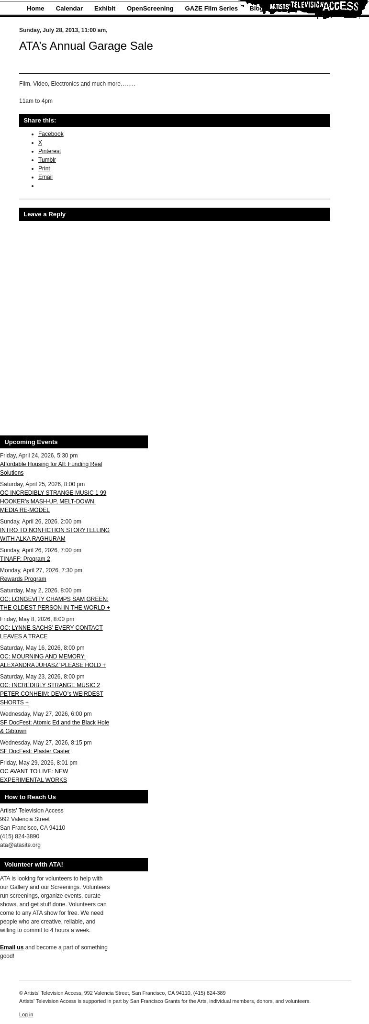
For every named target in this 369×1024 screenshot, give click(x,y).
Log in (26, 1014)
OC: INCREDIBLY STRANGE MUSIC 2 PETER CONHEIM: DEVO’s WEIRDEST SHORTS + (51, 694)
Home (36, 8)
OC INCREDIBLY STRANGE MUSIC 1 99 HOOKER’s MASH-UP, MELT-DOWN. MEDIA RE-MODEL (53, 501)
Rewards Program (23, 579)
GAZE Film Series (211, 8)
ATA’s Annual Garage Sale (86, 45)
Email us (11, 947)
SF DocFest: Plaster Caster (35, 751)
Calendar (69, 8)
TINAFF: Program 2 (25, 559)
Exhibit (104, 8)
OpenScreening (150, 8)
